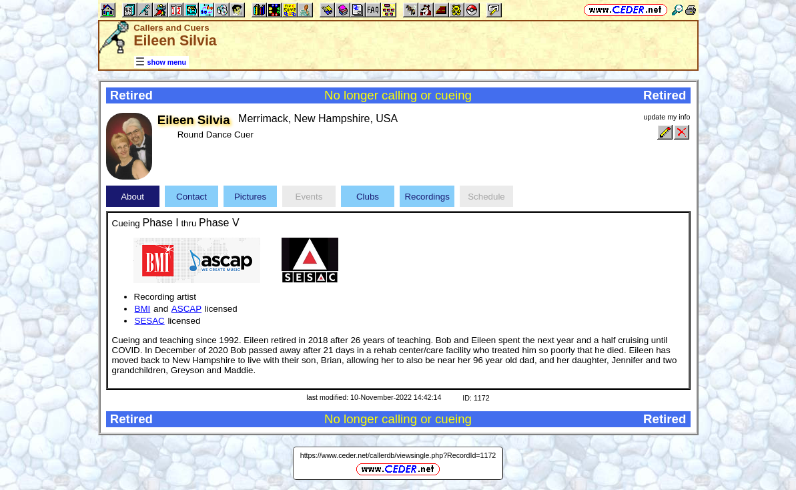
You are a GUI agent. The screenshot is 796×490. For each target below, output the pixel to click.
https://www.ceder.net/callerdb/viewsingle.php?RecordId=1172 (398, 455)
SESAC (150, 321)
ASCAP (186, 309)
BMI (143, 309)
